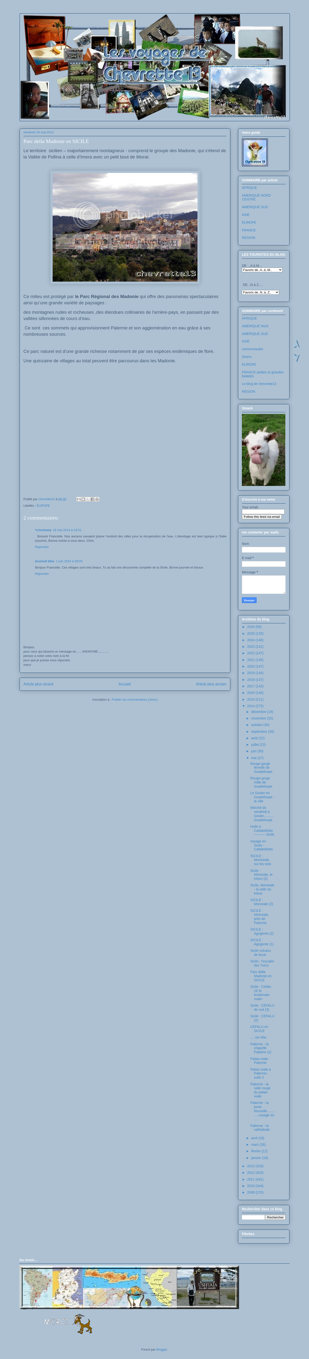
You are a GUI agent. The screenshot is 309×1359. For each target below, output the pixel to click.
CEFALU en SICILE (259, 1029)
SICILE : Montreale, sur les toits (260, 860)
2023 (251, 646)
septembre (259, 731)
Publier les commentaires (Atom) (135, 699)
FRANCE (249, 230)
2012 (251, 1172)
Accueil (125, 684)
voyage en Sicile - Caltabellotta (261, 845)
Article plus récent (38, 684)
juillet (255, 745)
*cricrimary (43, 530)
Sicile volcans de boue (260, 953)
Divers (247, 357)
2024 (251, 640)
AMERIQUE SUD (255, 207)
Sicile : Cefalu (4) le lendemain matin (260, 993)
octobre (257, 725)
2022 (251, 653)
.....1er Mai (258, 1037)
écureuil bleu (44, 561)
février (256, 1151)
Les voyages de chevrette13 (84, 27)
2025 (251, 633)
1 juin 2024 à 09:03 (69, 561)
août (255, 738)
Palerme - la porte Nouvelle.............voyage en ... (262, 1111)
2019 (251, 673)
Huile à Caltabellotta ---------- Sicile (262, 831)
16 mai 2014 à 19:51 (67, 530)
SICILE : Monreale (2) (261, 902)
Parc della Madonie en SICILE (261, 976)
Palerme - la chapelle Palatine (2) (260, 1048)
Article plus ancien (211, 684)
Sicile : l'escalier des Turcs (262, 963)
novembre (259, 718)
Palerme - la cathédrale (260, 1128)
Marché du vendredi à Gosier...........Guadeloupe (262, 814)
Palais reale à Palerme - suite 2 (260, 1073)
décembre (259, 712)
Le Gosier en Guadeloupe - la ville (262, 797)
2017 (251, 686)
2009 (251, 1192)
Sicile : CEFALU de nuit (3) (262, 1007)
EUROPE (43, 505)
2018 (251, 680)
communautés (252, 349)
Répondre (42, 547)
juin (254, 751)
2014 (251, 706)
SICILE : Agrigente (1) (262, 942)
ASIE (246, 215)
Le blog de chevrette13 (259, 384)
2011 (251, 1179)
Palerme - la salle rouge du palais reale (260, 1090)
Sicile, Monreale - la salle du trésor (262, 889)
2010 (251, 1186)
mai (254, 758)
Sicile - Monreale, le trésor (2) (261, 875)
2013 (251, 1166)
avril (254, 1138)
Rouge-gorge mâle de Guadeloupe (261, 782)
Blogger (161, 1349)
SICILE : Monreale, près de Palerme (259, 917)
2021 (251, 660)
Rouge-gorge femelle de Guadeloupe (261, 768)
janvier (256, 1158)
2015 (251, 699)
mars (255, 1144)
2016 (251, 693)
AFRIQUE (249, 188)
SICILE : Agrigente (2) (262, 931)
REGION (248, 238)
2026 (251, 627)
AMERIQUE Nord (255, 326)
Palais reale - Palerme (260, 1061)
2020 (251, 666)
